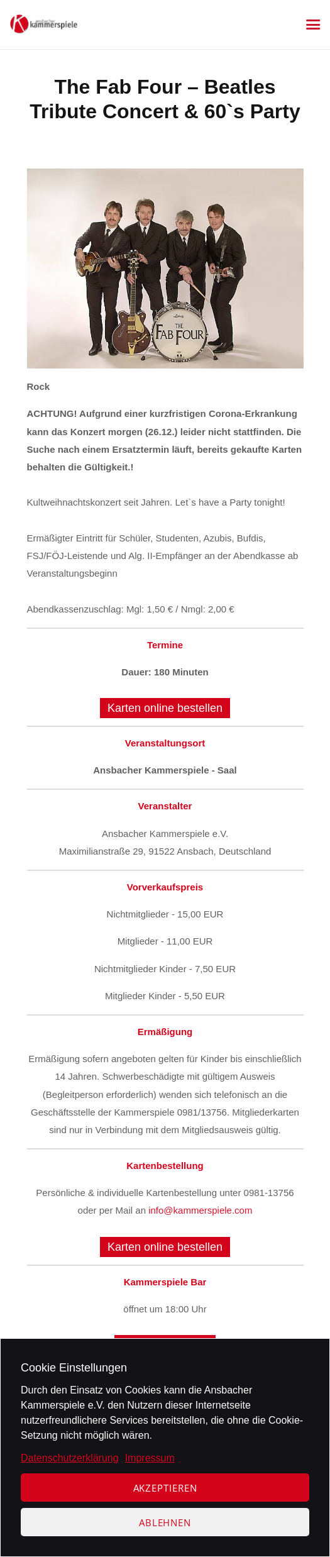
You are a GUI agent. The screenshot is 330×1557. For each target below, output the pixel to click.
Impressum (150, 1458)
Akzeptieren (165, 1488)
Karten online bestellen (165, 708)
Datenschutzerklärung (70, 1458)
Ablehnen (165, 1522)
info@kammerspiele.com (200, 1210)
